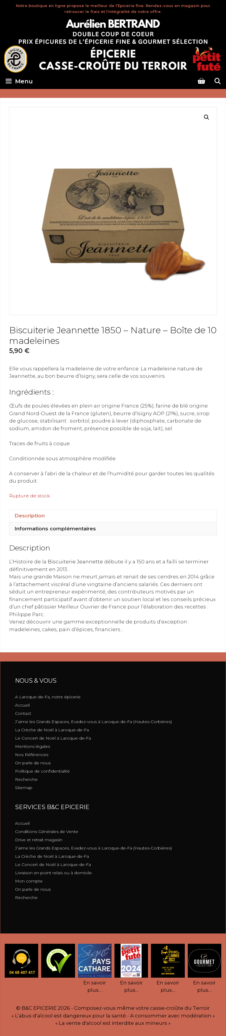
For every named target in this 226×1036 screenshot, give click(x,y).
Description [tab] (29, 516)
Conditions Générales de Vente (46, 831)
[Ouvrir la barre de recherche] (217, 81)
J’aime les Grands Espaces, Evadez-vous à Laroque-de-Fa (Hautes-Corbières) (93, 721)
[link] (75, 562)
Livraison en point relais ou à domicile (53, 872)
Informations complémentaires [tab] (55, 529)
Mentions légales (32, 746)
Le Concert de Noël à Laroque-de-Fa (53, 738)
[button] (206, 117)
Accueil (22, 705)
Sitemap (23, 787)
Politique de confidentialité (42, 771)
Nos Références (31, 754)
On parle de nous (33, 763)
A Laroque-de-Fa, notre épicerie (48, 697)
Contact (23, 713)
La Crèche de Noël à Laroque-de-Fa (52, 730)
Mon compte (29, 881)
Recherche (26, 779)
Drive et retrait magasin (38, 839)
